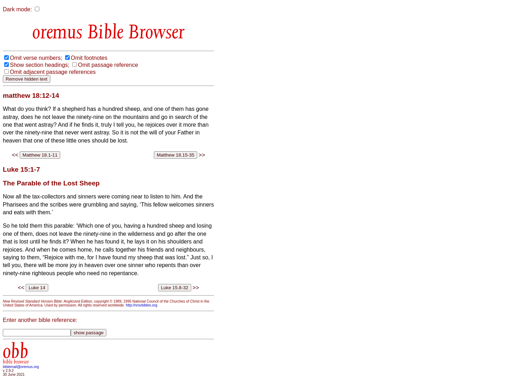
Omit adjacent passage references (53, 72)
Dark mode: (17, 9)
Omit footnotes (89, 58)
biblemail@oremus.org (21, 367)
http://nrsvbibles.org (141, 305)
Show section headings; (39, 65)
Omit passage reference (108, 65)
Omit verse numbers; (36, 58)
